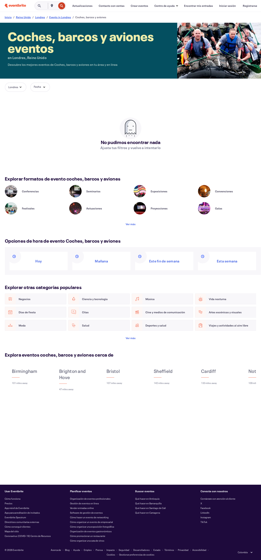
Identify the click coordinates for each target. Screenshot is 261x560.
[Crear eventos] (139, 6)
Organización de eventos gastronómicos (91, 531)
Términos (169, 549)
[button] (166, 6)
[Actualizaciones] (82, 6)
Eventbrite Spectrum (15, 517)
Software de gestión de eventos (86, 512)
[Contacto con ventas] (112, 6)
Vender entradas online (82, 508)
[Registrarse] (250, 6)
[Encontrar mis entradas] (198, 6)
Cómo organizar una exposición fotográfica (92, 526)
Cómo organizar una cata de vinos (87, 540)
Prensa (99, 549)
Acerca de (56, 549)
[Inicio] (15, 6)
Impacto (110, 549)
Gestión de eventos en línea (84, 503)
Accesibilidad (199, 549)
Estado (157, 549)
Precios (8, 503)
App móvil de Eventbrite (17, 508)
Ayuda (76, 549)
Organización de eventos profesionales (90, 498)
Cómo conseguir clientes (17, 526)
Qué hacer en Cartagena (147, 512)
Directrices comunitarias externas (22, 522)
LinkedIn (205, 512)
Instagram (206, 517)
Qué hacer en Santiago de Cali (150, 508)
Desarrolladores (141, 549)
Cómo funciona (12, 498)
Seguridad (124, 549)
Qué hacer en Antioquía (147, 498)
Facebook (206, 508)
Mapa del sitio (12, 531)
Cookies (111, 554)
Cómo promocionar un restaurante (87, 535)
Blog (67, 549)
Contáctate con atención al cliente (218, 498)
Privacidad (183, 549)
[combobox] (56, 5)
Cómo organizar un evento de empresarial (91, 522)
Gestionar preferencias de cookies (136, 554)
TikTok (204, 522)
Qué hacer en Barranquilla (148, 503)
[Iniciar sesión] (227, 6)
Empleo (88, 549)
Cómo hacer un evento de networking (89, 517)
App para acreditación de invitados (22, 512)
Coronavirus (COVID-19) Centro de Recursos (28, 535)
